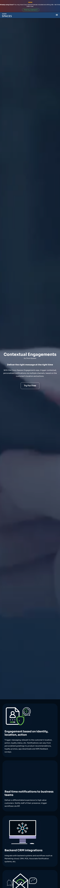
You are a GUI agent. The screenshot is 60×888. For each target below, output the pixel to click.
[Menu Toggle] (57, 14)
